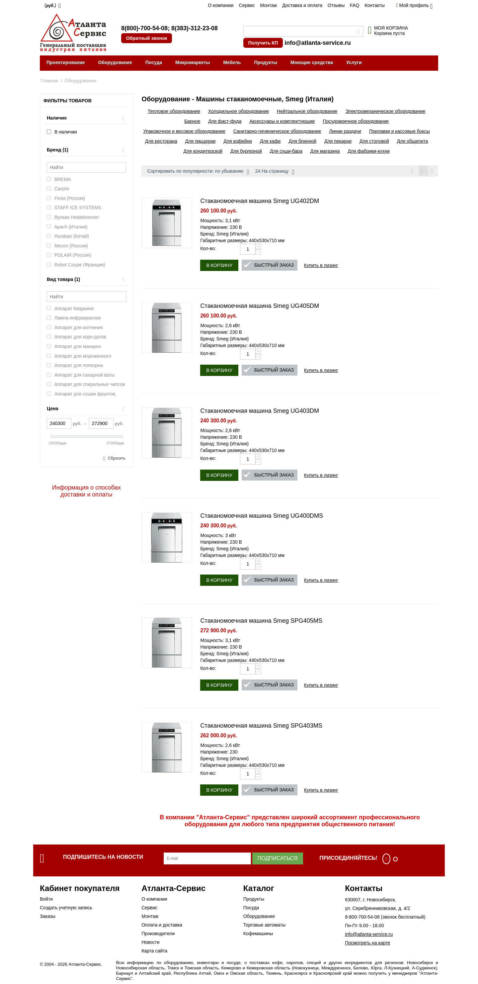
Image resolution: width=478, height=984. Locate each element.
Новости (150, 943)
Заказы (47, 917)
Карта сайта (154, 951)
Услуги (354, 62)
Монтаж (268, 5)
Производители (158, 934)
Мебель (232, 62)
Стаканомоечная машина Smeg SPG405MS (261, 621)
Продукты (266, 62)
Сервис (247, 5)
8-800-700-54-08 (362, 918)
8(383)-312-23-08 (194, 28)
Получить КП (263, 42)
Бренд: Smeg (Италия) (224, 234)
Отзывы (336, 5)
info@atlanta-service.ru (317, 43)
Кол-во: (208, 249)
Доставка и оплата (302, 5)
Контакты (374, 5)
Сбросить (116, 458)
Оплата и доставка (161, 926)
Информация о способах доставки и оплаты (86, 491)
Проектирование (65, 62)
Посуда (153, 62)
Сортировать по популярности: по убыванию (198, 172)
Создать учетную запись (66, 908)
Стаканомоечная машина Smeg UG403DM (259, 411)
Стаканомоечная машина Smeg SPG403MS (261, 726)
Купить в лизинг (321, 266)
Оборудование (115, 62)
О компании (220, 5)
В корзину (219, 266)
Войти (46, 900)
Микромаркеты (192, 62)
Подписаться (278, 859)
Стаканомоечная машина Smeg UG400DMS (261, 516)
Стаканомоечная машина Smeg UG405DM (259, 307)
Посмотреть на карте (367, 943)
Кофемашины (258, 934)
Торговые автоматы (264, 926)
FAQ (354, 5)
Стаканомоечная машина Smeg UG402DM (259, 202)
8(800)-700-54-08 (144, 28)
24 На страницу (274, 172)
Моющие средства (311, 62)
